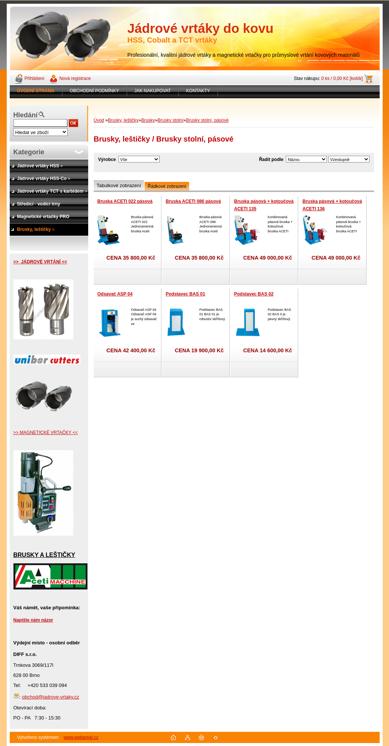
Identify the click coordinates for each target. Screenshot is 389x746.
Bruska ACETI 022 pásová (125, 201)
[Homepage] (36, 90)
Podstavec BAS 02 (254, 294)
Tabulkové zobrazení (119, 185)
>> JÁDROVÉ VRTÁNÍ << (40, 261)
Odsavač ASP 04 (115, 294)
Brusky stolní (170, 120)
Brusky (148, 120)
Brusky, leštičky (123, 120)
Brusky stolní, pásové (207, 120)
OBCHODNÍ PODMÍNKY (94, 90)
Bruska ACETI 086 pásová (193, 201)
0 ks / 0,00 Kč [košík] (342, 78)
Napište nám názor (33, 620)
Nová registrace (75, 78)
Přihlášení (34, 78)
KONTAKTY (198, 90)
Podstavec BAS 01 (185, 294)
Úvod (99, 120)
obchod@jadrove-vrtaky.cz (50, 697)
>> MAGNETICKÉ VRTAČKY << (45, 432)
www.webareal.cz (81, 737)
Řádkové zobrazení (167, 186)
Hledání (25, 115)
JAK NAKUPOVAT (153, 90)
